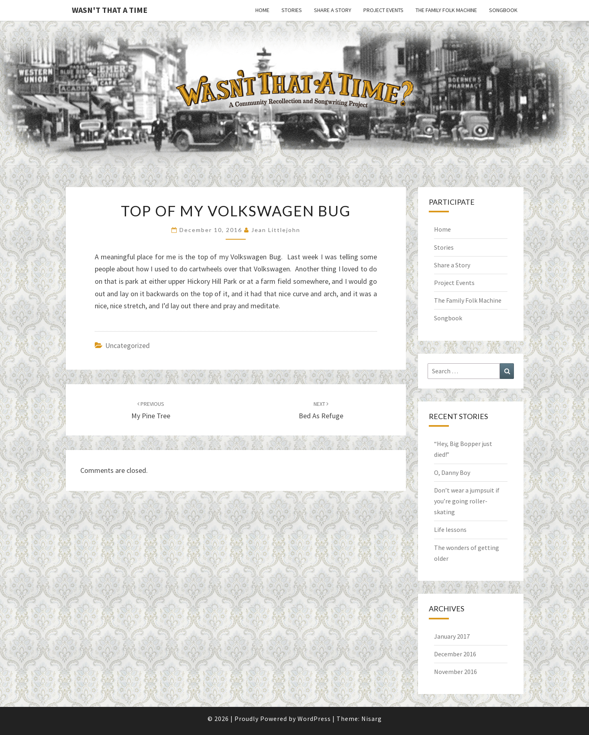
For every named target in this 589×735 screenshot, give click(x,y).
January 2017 (452, 636)
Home (262, 10)
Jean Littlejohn (275, 229)
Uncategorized (127, 345)
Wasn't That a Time (109, 10)
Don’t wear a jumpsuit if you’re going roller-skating (466, 501)
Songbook (503, 10)
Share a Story (332, 10)
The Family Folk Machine (446, 10)
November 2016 (455, 672)
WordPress (314, 719)
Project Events (383, 10)
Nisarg (371, 719)
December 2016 (455, 654)
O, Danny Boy (452, 472)
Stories (291, 10)
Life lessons (450, 529)
